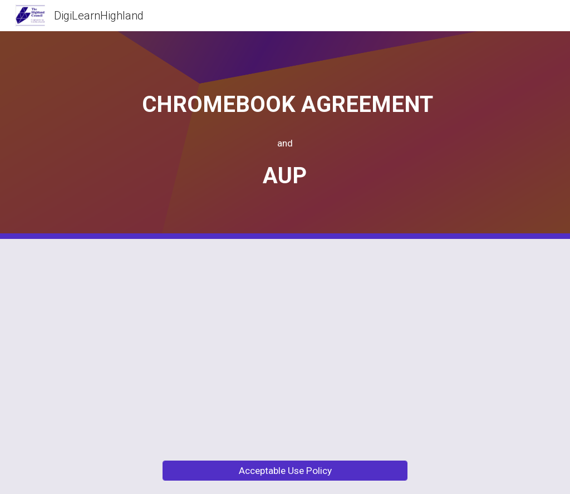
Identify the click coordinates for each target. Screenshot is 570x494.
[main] (284, 135)
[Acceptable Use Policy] (285, 471)
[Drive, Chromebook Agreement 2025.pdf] (156, 343)
